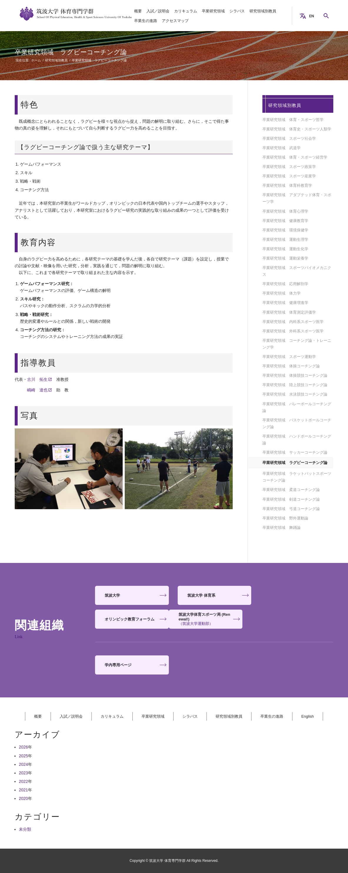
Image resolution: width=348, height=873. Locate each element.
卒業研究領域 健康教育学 (285, 220)
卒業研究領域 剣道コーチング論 (291, 499)
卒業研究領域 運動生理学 (285, 239)
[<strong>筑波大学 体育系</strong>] (214, 595)
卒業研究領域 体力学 (281, 293)
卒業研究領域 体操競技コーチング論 (294, 375)
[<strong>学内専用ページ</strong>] (132, 664)
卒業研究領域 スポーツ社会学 (289, 138)
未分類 (25, 829)
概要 (38, 716)
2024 (23, 764)
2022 (23, 781)
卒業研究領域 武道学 (281, 148)
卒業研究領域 (152, 716)
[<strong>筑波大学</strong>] (132, 595)
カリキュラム (112, 716)
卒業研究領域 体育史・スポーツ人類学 (296, 129)
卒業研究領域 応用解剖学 (285, 284)
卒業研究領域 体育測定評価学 (289, 312)
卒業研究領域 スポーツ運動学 (289, 356)
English (307, 716)
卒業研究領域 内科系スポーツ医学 (293, 321)
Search (329, 15)
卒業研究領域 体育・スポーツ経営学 (294, 157)
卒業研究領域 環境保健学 (285, 230)
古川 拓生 (37, 379)
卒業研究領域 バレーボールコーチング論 (296, 407)
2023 (23, 773)
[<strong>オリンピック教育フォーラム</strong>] (296, 595)
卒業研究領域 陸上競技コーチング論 (294, 385)
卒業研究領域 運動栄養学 (285, 258)
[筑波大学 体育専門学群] (76, 16)
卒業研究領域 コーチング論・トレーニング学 (296, 343)
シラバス (190, 716)
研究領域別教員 (284, 105)
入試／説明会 (71, 716)
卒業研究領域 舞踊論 (281, 527)
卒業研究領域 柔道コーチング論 (291, 489)
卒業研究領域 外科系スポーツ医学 (293, 331)
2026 (23, 747)
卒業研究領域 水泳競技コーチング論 (294, 394)
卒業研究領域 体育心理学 (285, 211)
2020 (23, 798)
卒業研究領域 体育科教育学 (287, 185)
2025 (23, 755)
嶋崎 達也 (37, 390)
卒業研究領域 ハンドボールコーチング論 (296, 439)
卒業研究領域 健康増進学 (285, 302)
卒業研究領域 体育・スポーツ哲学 (293, 119)
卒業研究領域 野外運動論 (285, 518)
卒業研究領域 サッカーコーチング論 (294, 452)
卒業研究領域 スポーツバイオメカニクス (296, 271)
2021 (23, 790)
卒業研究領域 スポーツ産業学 (289, 176)
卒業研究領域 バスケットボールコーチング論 (296, 423)
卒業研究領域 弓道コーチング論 (291, 509)
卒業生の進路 (271, 716)
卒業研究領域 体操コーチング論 (291, 366)
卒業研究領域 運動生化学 (285, 249)
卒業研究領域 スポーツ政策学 (289, 166)
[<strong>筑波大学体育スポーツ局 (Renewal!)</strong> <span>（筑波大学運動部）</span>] (132, 619)
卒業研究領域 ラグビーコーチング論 (71, 52)
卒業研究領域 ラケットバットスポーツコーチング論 (296, 476)
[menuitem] (138, 11)
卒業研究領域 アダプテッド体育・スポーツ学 (296, 198)
